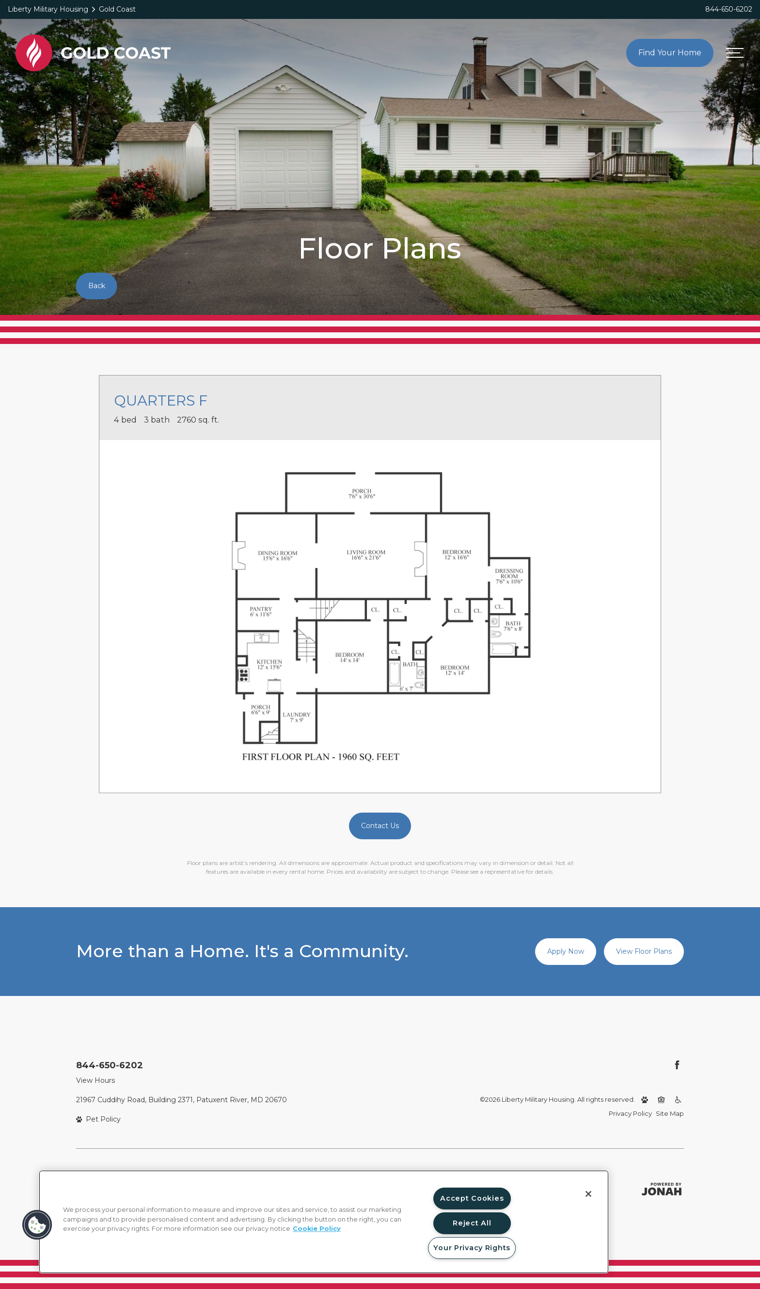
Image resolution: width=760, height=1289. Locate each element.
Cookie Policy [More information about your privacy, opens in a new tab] (317, 1228)
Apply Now (565, 951)
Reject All (472, 1223)
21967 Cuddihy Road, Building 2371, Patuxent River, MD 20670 (181, 1099)
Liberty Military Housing (48, 9)
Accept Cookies (472, 1198)
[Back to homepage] (93, 52)
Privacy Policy (630, 1113)
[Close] (588, 1194)
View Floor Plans (644, 951)
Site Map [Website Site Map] (670, 1113)
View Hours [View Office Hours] (95, 1080)
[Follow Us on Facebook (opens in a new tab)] (677, 1065)
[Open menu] (734, 53)
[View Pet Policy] (98, 1119)
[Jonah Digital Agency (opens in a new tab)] (661, 1189)
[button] (37, 1224)
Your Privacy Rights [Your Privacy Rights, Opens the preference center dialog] (471, 1247)
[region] (324, 1221)
